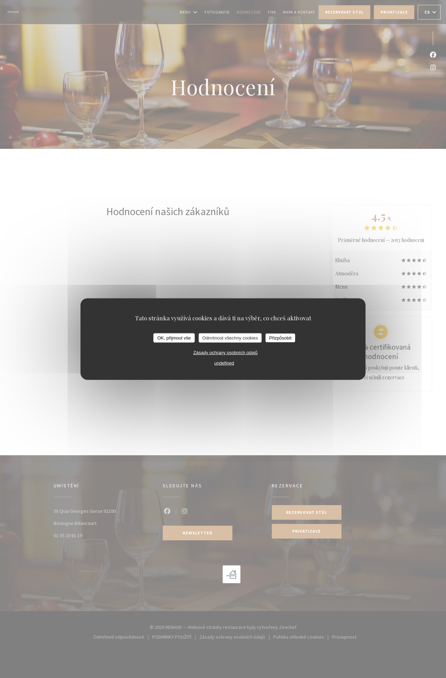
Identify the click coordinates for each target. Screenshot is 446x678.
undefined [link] (224, 363)
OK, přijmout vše (174, 337)
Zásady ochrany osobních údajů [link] (225, 352)
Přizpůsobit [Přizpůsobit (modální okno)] (280, 337)
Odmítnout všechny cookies (230, 337)
